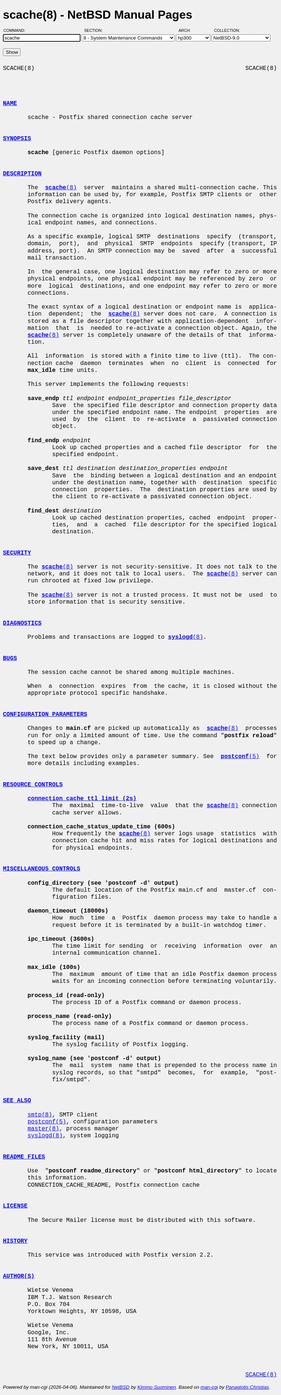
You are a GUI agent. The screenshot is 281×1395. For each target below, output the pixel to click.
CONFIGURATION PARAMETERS (45, 714)
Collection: (227, 30)
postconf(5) (46, 1122)
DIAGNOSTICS (22, 623)
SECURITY (17, 553)
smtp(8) (39, 1115)
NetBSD (121, 1387)
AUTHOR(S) (18, 1276)
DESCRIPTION (22, 174)
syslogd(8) (45, 1136)
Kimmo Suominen (156, 1387)
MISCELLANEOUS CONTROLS (41, 869)
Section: (95, 30)
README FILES (24, 1157)
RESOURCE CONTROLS (33, 785)
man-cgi (209, 1387)
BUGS (10, 658)
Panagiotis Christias (247, 1387)
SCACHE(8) (261, 1375)
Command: (17, 30)
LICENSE (15, 1206)
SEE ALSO (17, 1101)
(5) (240, 757)
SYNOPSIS (17, 139)
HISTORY (15, 1241)
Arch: (188, 30)
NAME (10, 104)
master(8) (43, 1129)
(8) (60, 188)
